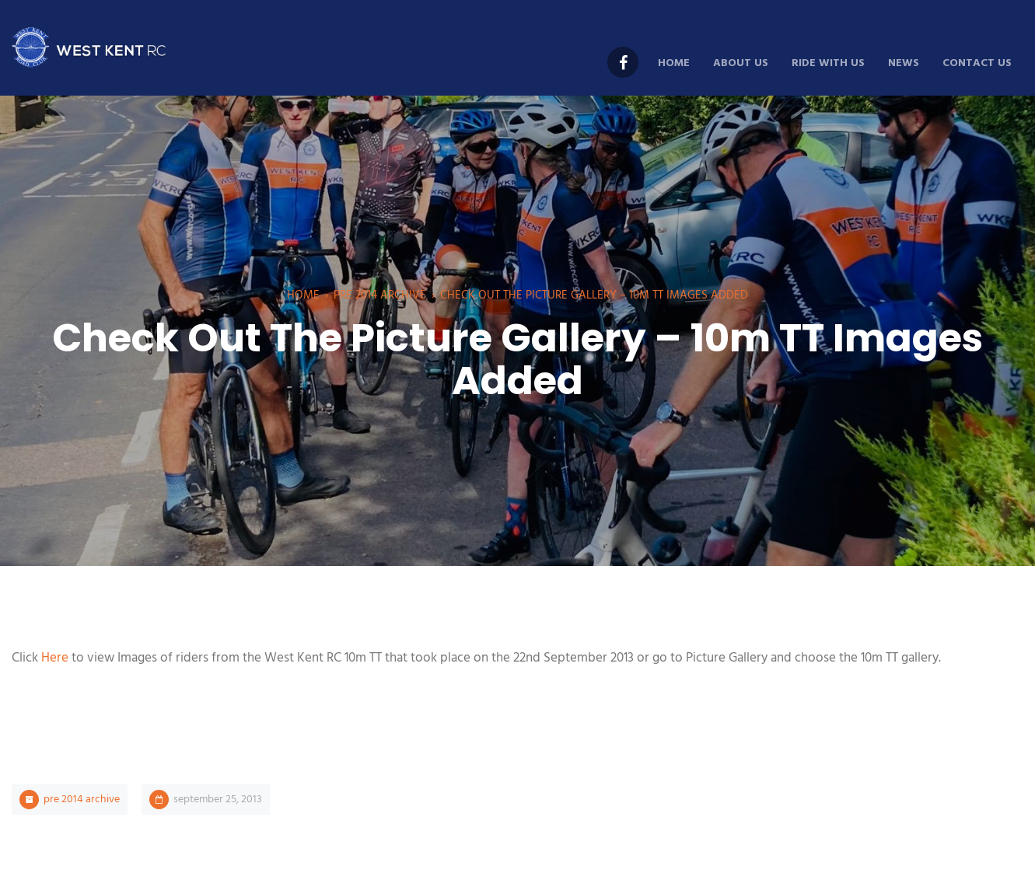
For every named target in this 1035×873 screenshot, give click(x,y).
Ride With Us (828, 63)
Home (674, 63)
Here (54, 658)
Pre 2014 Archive (380, 295)
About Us (740, 63)
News (903, 63)
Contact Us (977, 63)
